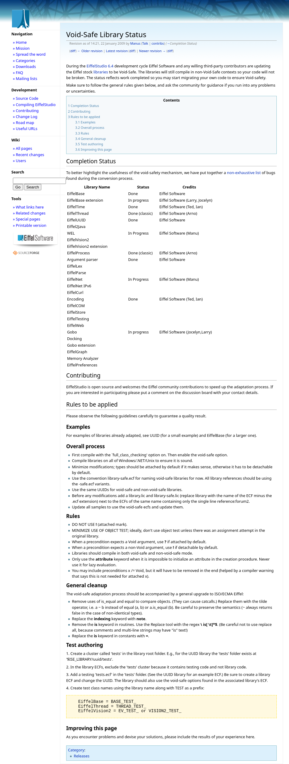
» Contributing (26, 110)
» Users (19, 160)
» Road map (23, 122)
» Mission (21, 48)
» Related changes (29, 213)
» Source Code (25, 98)
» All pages (22, 148)
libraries (100, 72)
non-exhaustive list (244, 172)
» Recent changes (28, 154)
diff (72, 51)
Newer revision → (152, 51)
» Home (20, 42)
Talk (145, 43)
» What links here (28, 207)
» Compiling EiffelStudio (34, 104)
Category (76, 750)
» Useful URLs (25, 128)
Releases (81, 756)
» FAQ (18, 72)
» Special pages (26, 219)
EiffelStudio (97, 66)
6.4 (111, 66)
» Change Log (25, 116)
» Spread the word (29, 54)
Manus (135, 43)
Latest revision (117, 51)
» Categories (24, 60)
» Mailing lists (25, 78)
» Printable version (29, 225)
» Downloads (24, 66)
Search (17, 172)
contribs (158, 43)
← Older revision (89, 51)
